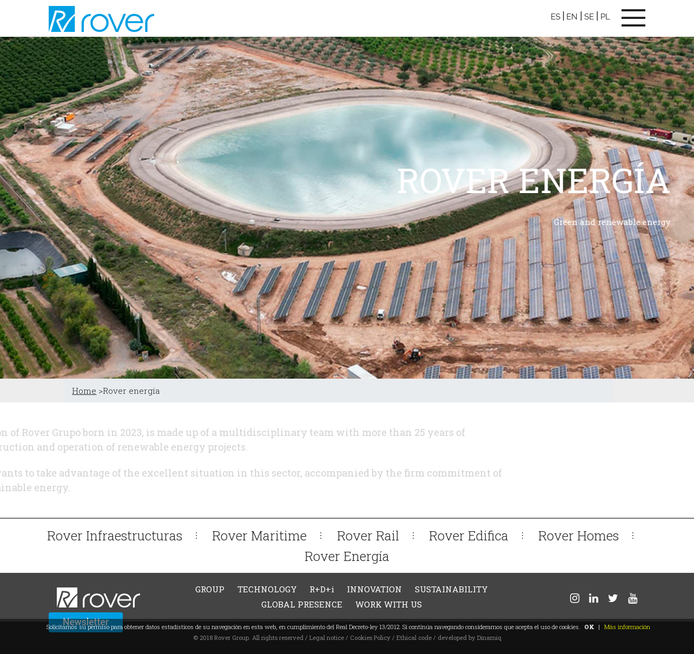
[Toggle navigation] (633, 18)
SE (589, 17)
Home (84, 390)
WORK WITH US (388, 604)
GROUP (209, 589)
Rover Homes (578, 535)
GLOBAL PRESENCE (301, 604)
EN (572, 17)
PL (605, 17)
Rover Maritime (259, 535)
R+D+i (321, 589)
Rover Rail (368, 535)
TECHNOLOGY (267, 589)
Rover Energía (347, 555)
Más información (627, 627)
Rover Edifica (468, 535)
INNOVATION (374, 589)
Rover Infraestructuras (114, 535)
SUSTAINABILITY (451, 589)
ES (555, 17)
